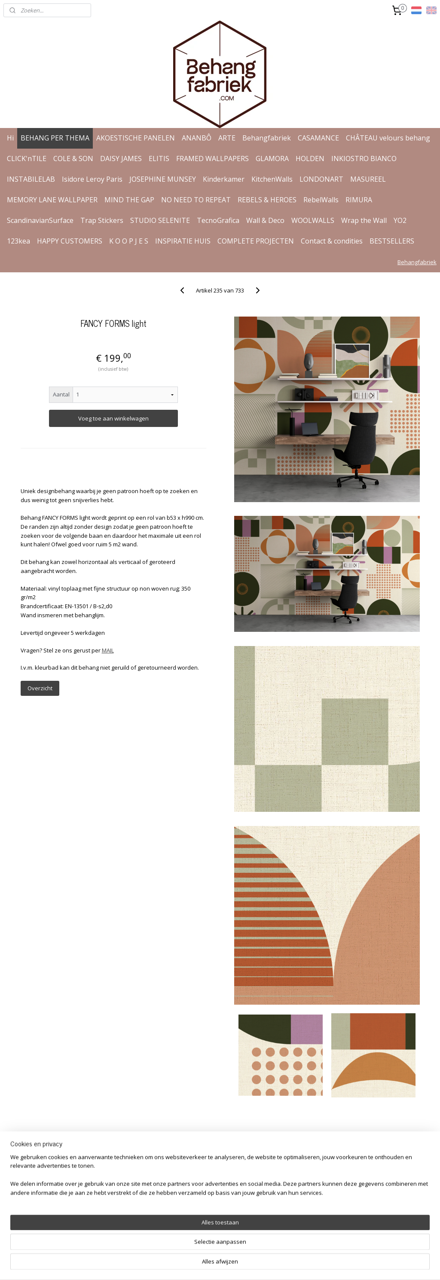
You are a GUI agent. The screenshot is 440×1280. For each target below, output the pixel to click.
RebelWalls (321, 199)
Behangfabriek (266, 138)
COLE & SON (73, 158)
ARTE (226, 138)
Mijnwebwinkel (319, 1264)
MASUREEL (368, 179)
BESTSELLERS (392, 241)
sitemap (194, 1264)
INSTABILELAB (31, 179)
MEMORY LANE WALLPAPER (52, 199)
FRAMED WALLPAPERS (212, 158)
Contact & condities (332, 241)
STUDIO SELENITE (160, 220)
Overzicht (40, 688)
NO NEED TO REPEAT (196, 199)
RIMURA (358, 199)
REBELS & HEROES (267, 199)
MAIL (108, 650)
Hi (10, 138)
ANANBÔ (196, 138)
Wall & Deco (265, 220)
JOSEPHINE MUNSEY (162, 179)
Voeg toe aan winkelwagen (113, 418)
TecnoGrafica (218, 220)
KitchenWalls (272, 179)
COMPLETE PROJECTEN (255, 241)
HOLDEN (310, 158)
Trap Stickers (101, 220)
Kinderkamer (223, 179)
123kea (18, 241)
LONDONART (321, 179)
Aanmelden (319, 1192)
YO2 (400, 220)
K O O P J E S (128, 241)
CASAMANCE (318, 138)
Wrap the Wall (364, 220)
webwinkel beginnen (245, 1264)
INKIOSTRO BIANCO (364, 158)
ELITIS (159, 158)
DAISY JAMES (121, 158)
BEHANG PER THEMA (55, 138)
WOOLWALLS (312, 220)
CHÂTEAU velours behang (388, 138)
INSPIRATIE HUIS (183, 241)
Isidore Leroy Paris (92, 179)
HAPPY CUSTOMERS (69, 241)
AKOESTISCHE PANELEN (135, 138)
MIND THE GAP (129, 199)
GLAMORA (272, 158)
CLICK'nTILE (26, 158)
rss (212, 1264)
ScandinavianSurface (40, 220)
